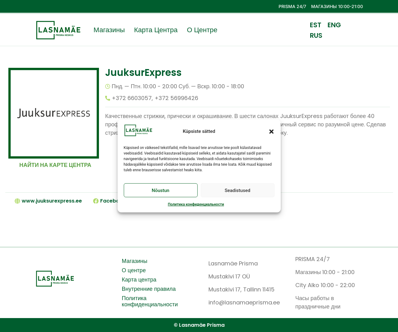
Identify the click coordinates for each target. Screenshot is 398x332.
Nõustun (160, 190)
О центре (202, 30)
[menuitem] (315, 25)
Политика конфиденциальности (196, 204)
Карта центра (155, 30)
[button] (271, 131)
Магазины (109, 30)
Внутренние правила (149, 289)
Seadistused (237, 190)
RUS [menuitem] (316, 35)
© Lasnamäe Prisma (199, 325)
